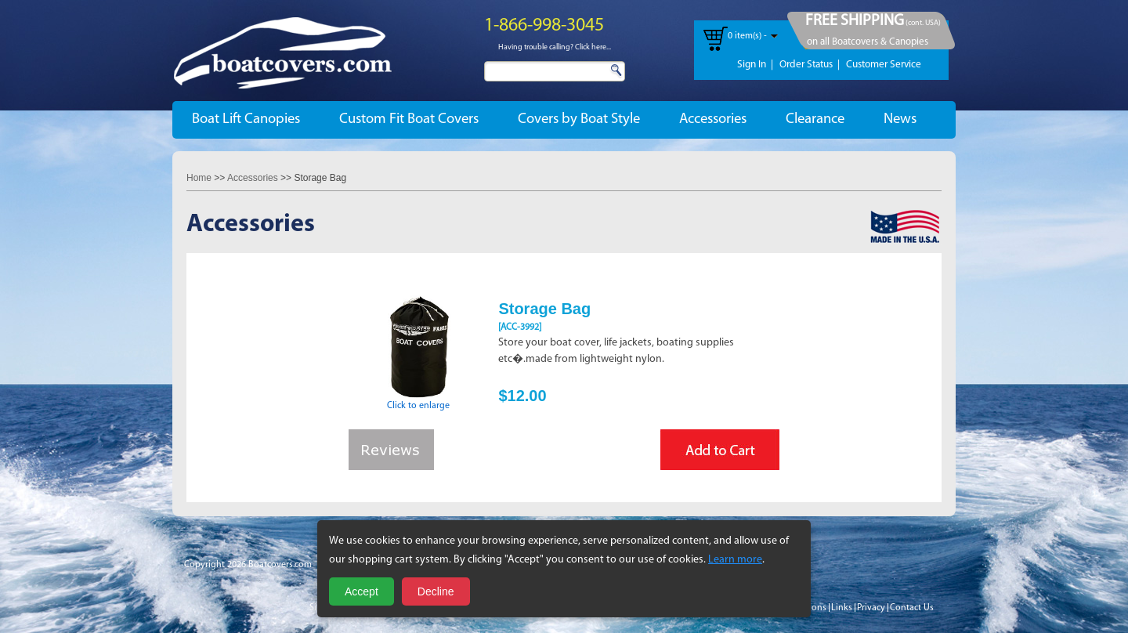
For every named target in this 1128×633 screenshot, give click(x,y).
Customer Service (883, 65)
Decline (436, 591)
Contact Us (912, 608)
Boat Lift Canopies (246, 119)
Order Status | (809, 65)
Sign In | (755, 65)
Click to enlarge (418, 401)
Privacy (871, 608)
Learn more (735, 560)
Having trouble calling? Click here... (554, 47)
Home (199, 177)
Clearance (815, 119)
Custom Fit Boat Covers (409, 119)
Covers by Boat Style (579, 119)
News (900, 119)
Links (841, 608)
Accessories (713, 119)
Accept (361, 591)
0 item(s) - (747, 36)
